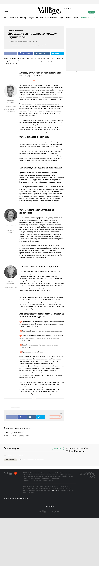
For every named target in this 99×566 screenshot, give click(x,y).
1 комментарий (55, 417)
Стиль (68, 18)
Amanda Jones (15, 407)
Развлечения (51, 18)
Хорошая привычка (15, 31)
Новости (14, 18)
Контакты (13, 498)
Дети (76, 18)
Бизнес (39, 18)
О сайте (6, 498)
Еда (61, 18)
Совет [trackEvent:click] (27, 436)
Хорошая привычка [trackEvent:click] (17, 432)
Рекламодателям (22, 498)
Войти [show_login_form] (91, 12)
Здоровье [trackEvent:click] (14, 436)
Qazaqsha (85, 18)
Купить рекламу (80, 71)
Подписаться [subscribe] (58, 448)
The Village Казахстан (16, 45)
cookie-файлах (55, 490)
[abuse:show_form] (61, 413)
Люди (31, 18)
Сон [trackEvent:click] (21, 436)
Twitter (85, 473)
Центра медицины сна (10, 109)
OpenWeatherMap (47, 481)
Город (23, 18)
